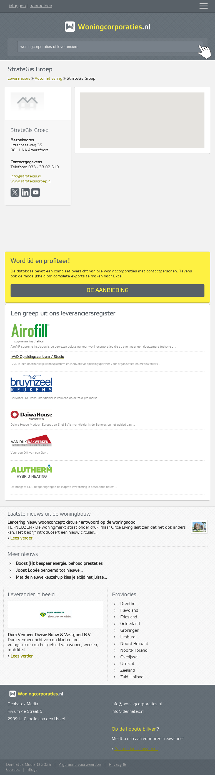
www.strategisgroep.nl (31, 181)
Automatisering (48, 78)
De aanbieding (107, 290)
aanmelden (41, 6)
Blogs (33, 769)
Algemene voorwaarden (80, 764)
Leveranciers (19, 78)
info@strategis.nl (26, 176)
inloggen (17, 6)
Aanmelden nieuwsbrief (136, 748)
